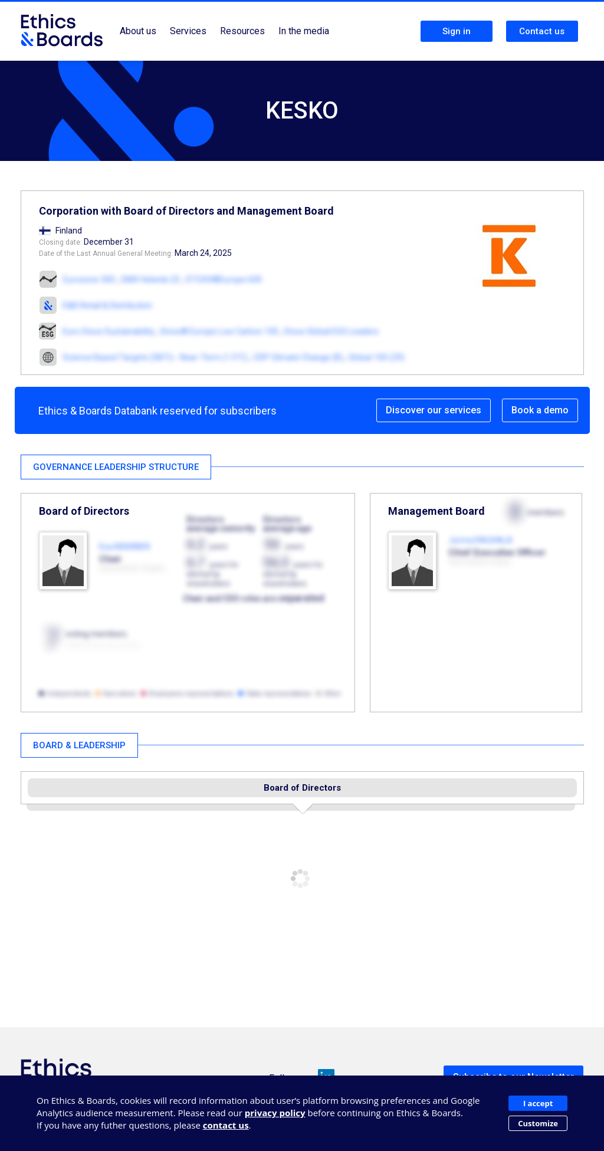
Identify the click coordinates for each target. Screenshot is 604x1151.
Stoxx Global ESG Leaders (331, 331)
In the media (303, 31)
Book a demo (540, 410)
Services (188, 31)
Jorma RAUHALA (480, 540)
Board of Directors (302, 787)
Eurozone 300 (89, 279)
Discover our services (433, 410)
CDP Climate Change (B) (298, 357)
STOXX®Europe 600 (223, 279)
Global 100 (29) (377, 357)
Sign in (456, 31)
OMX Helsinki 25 (150, 279)
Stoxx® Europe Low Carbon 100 (219, 331)
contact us (226, 1125)
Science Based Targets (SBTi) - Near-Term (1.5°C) (155, 357)
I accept (538, 1103)
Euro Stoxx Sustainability (109, 331)
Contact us (541, 31)
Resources (242, 31)
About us (138, 31)
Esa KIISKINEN (124, 546)
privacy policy (275, 1113)
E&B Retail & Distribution (107, 305)
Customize (538, 1123)
